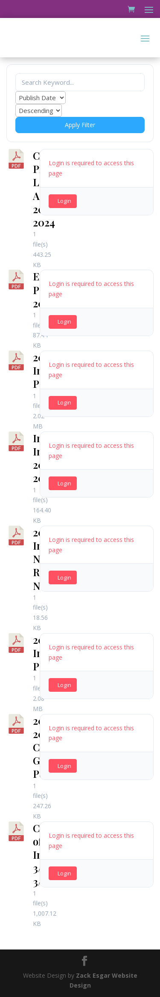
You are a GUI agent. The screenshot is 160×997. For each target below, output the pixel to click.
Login (64, 201)
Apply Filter (80, 125)
